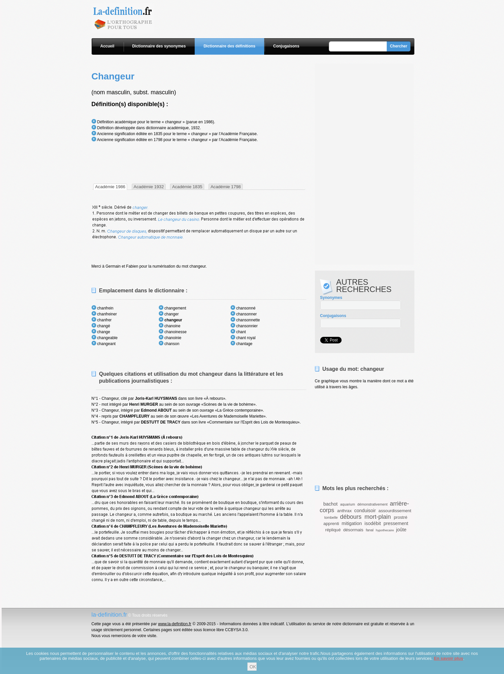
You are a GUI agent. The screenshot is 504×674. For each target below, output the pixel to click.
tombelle (331, 517)
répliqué (333, 529)
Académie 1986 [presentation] (110, 186)
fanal (369, 530)
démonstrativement (372, 504)
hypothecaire (385, 530)
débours (350, 516)
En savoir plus (448, 658)
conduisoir (365, 510)
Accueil (107, 46)
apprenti (331, 523)
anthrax (344, 510)
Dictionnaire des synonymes (159, 46)
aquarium (347, 504)
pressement (395, 523)
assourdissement (394, 510)
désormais (353, 529)
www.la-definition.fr (174, 624)
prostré (400, 517)
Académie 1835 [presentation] (187, 186)
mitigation (352, 523)
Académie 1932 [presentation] (149, 186)
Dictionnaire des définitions (229, 46)
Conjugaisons (286, 46)
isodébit (373, 523)
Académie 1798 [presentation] (225, 186)
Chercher (398, 46)
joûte (401, 529)
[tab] (110, 187)
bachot (330, 504)
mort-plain (377, 516)
